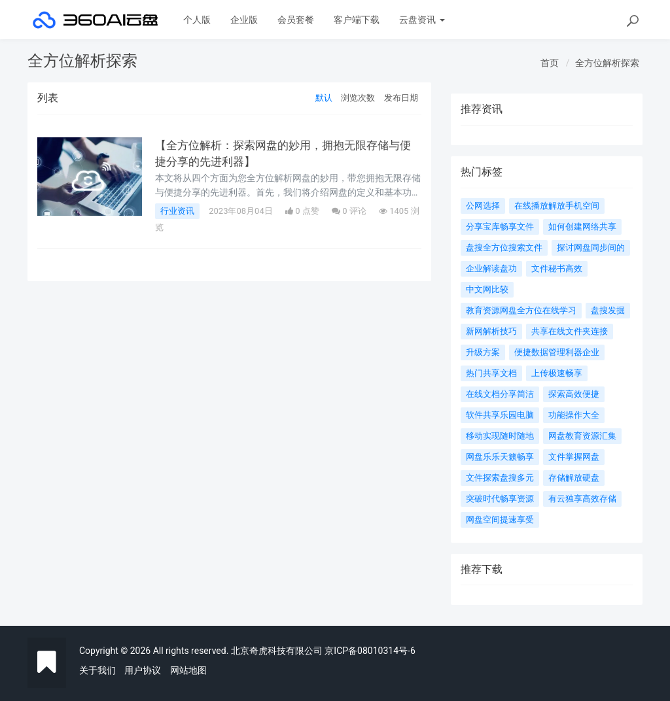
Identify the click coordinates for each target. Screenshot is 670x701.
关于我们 (97, 670)
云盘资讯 (421, 19)
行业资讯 (177, 211)
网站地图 (188, 670)
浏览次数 (358, 98)
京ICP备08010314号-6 (370, 650)
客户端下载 (356, 19)
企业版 (244, 19)
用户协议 (142, 670)
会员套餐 (295, 19)
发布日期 (401, 98)
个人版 (197, 19)
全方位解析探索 (607, 63)
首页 (549, 63)
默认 (323, 98)
